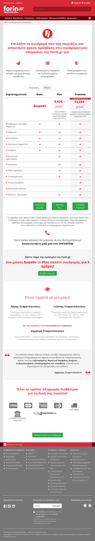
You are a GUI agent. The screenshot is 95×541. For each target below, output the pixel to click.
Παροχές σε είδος (79, 460)
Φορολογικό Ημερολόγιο (17, 144)
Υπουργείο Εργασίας (57, 486)
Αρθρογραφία (42, 18)
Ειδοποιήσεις (12, 138)
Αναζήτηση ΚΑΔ (78, 474)
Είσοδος (86, 3)
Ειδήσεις (8, 18)
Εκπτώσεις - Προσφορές (16, 194)
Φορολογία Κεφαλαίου (58, 483)
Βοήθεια (19, 3)
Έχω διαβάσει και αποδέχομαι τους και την (48, 514)
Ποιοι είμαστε (36, 534)
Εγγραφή (76, 3)
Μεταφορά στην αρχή (15, 445)
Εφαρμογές (72, 18)
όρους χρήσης (41, 514)
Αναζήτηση (11, 150)
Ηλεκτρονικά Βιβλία (57, 18)
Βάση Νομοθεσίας (12, 454)
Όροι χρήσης (8, 534)
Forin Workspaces (12, 468)
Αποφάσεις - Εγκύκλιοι (57, 450)
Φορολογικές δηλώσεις (16, 188)
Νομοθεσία (18, 18)
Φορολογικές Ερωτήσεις (37, 459)
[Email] (42, 505)
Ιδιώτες (47, 87)
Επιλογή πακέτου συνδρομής (47, 435)
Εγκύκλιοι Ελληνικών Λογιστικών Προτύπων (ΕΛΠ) (58, 465)
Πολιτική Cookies (84, 534)
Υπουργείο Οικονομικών (59, 454)
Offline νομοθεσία (14, 170)
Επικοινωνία (9, 3)
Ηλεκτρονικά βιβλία (14, 182)
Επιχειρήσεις (34, 88)
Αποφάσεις (29, 18)
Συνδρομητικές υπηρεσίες (14, 450)
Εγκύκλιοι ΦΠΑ (55, 480)
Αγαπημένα (32, 456)
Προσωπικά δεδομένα (68, 534)
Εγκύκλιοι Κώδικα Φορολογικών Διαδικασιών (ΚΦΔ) (57, 474)
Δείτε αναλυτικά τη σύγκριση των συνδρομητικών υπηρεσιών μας (47, 225)
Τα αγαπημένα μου (14, 176)
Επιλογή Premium (80, 206)
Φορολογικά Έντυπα (35, 465)
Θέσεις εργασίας (10, 537)
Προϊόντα (18, 534)
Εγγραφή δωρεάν (40, 206)
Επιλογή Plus (59, 206)
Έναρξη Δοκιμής (47, 273)
